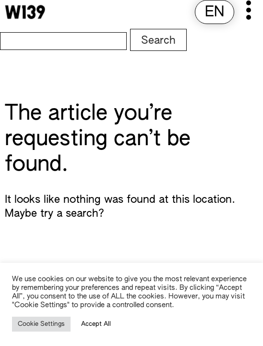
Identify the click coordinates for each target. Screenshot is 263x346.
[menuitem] (214, 13)
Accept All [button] (96, 324)
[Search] (63, 41)
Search (158, 41)
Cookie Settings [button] (41, 324)
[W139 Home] (25, 12)
